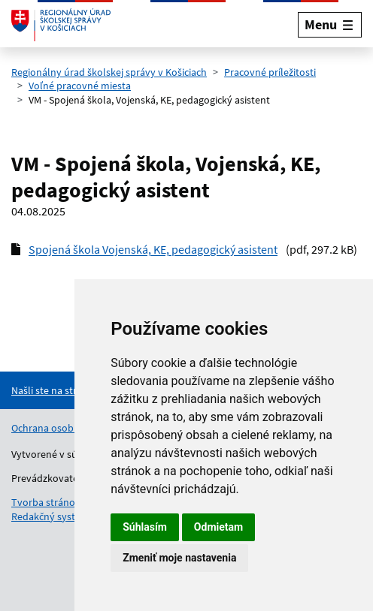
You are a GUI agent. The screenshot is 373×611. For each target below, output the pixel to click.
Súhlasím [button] (145, 527)
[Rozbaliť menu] (330, 24)
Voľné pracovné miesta (80, 85)
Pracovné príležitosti (270, 72)
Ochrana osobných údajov (70, 428)
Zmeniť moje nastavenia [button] (179, 558)
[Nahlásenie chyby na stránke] (72, 390)
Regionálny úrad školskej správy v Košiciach (109, 72)
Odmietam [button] (218, 527)
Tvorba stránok (45, 502)
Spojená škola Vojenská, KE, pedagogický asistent (153, 249)
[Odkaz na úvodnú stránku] (61, 24)
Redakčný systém (50, 516)
